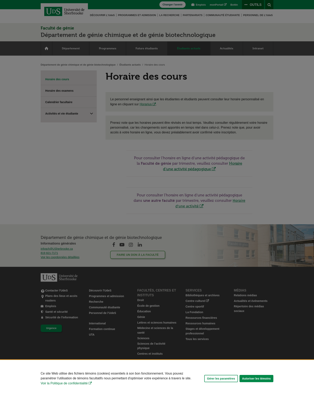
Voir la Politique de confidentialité (64, 383)
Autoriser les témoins (256, 378)
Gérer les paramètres (221, 378)
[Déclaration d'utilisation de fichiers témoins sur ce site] (157, 378)
